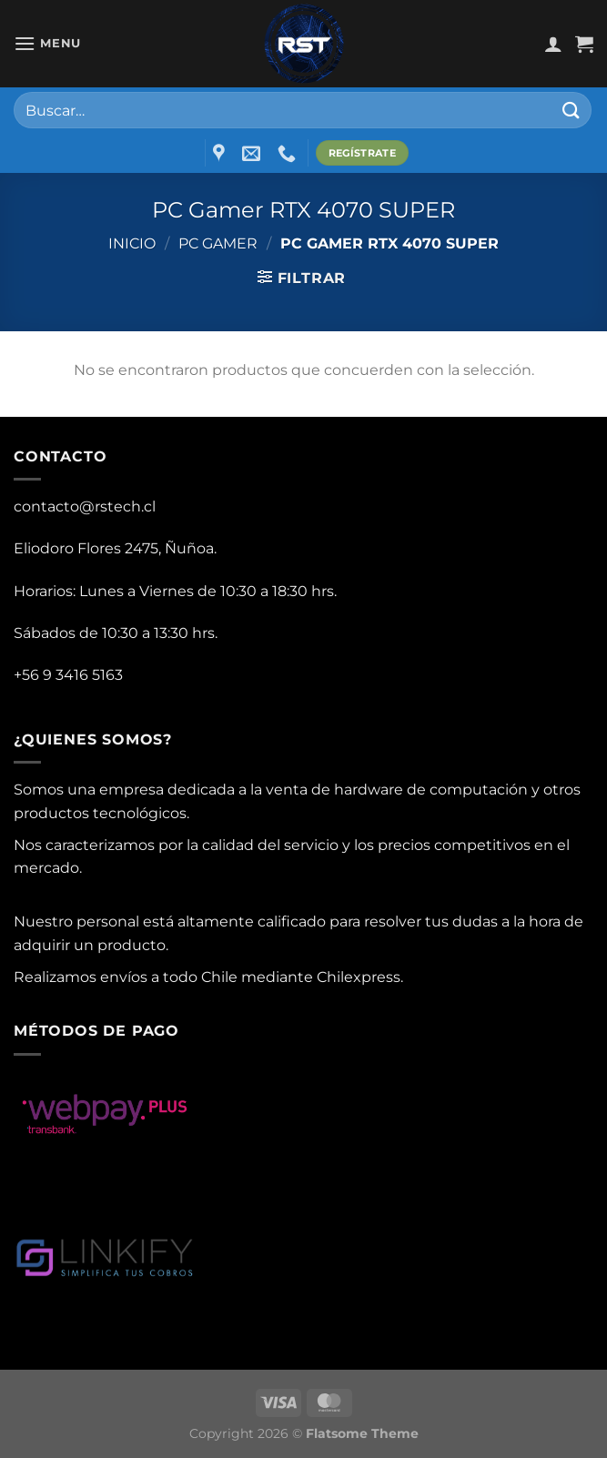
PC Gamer (218, 243)
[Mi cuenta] (553, 44)
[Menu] (47, 43)
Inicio (132, 243)
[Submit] (571, 109)
